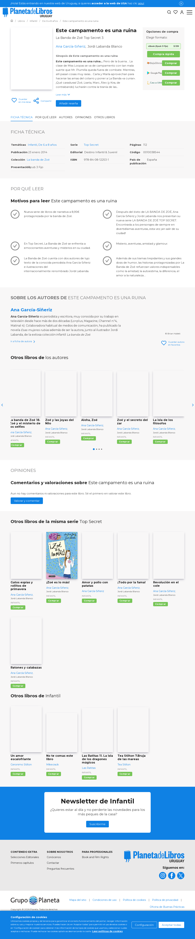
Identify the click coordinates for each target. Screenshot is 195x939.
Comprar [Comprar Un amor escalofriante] (18, 786)
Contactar (53, 875)
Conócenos (54, 869)
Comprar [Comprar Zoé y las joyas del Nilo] (52, 454)
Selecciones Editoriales (25, 869)
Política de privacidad (165, 912)
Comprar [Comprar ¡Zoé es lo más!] (53, 613)
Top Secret (91, 144)
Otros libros (104, 117)
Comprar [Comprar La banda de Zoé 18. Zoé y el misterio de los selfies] (16, 457)
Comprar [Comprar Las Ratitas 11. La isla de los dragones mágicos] (89, 789)
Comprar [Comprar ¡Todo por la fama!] (124, 613)
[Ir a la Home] (12, 21)
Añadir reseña (68, 103)
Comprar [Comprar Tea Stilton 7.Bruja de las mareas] (124, 786)
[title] (154, 869)
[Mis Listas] (174, 12)
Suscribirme (97, 836)
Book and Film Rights (95, 869)
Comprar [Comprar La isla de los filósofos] (160, 454)
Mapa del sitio (77, 912)
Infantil (32, 144)
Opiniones (83, 117)
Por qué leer (45, 117)
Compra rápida (163, 54)
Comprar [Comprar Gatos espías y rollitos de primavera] (18, 619)
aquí (141, 3)
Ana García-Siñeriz (31, 309)
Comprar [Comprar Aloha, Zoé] (88, 450)
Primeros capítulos (22, 875)
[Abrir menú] (189, 12)
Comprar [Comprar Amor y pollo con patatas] (89, 613)
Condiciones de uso (105, 912)
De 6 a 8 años (47, 144)
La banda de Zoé (38, 159)
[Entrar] (181, 12)
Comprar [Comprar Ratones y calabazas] (18, 698)
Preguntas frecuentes (60, 881)
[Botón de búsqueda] (169, 12)
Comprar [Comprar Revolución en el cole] (160, 616)
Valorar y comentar (27, 513)
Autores (66, 117)
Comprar (171, 63)
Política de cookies (134, 912)
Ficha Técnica (22, 117)
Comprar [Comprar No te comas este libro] (53, 786)
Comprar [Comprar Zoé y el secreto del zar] (124, 454)
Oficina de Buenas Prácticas (167, 919)
